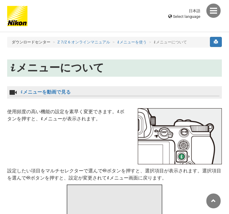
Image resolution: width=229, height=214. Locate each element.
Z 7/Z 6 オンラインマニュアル (84, 42)
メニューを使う (132, 42)
